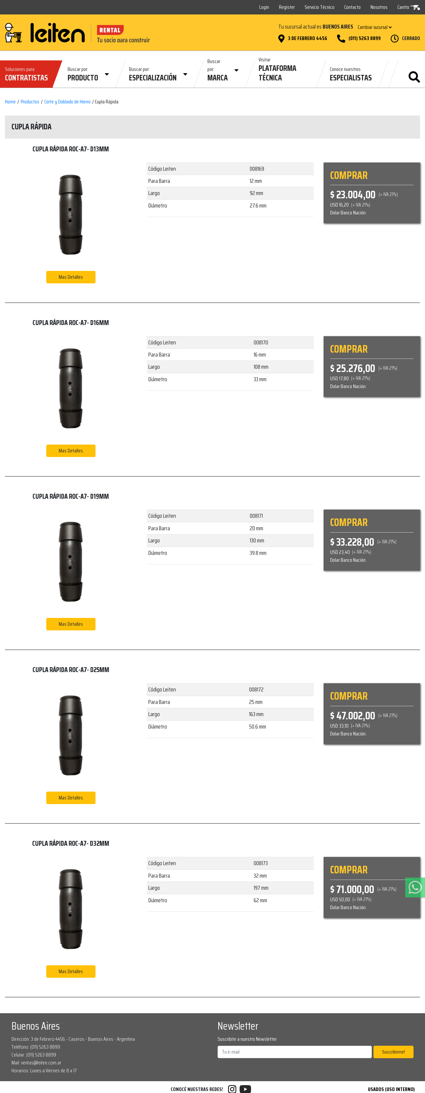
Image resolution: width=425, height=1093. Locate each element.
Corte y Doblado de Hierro (67, 102)
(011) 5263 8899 (365, 38)
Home (10, 102)
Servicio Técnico (319, 7)
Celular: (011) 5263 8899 (33, 1055)
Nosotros (379, 7)
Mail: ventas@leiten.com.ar (36, 1063)
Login (264, 7)
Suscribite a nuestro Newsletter (247, 1039)
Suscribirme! (393, 1052)
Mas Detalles (71, 277)
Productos (30, 102)
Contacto (352, 7)
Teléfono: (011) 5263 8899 (35, 1047)
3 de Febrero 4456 (307, 38)
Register (287, 7)
